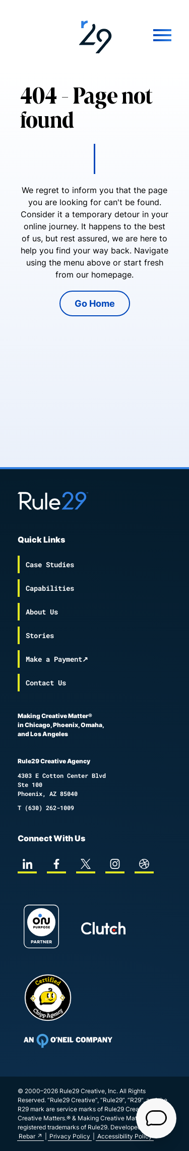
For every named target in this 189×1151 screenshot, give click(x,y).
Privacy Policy (69, 1136)
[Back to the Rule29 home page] (95, 35)
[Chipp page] (48, 997)
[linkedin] (27, 863)
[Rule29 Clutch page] (103, 928)
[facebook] (56, 863)
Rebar (27, 1136)
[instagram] (114, 863)
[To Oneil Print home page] (68, 1041)
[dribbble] (144, 863)
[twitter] (85, 863)
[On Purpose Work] (41, 928)
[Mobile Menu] (152, 35)
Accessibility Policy (124, 1136)
